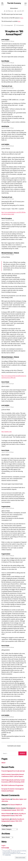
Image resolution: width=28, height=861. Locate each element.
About (3, 762)
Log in (3, 845)
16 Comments (20, 25)
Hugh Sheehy (5, 799)
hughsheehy (5, 819)
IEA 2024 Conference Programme (12, 785)
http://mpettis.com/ (6, 431)
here (22, 18)
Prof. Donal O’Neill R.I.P (15, 804)
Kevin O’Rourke (6, 813)
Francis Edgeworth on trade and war (13, 771)
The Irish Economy (14, 3)
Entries (5, 847)
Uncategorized (9, 25)
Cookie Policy (8, 854)
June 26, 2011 (20, 11)
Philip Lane (10, 11)
